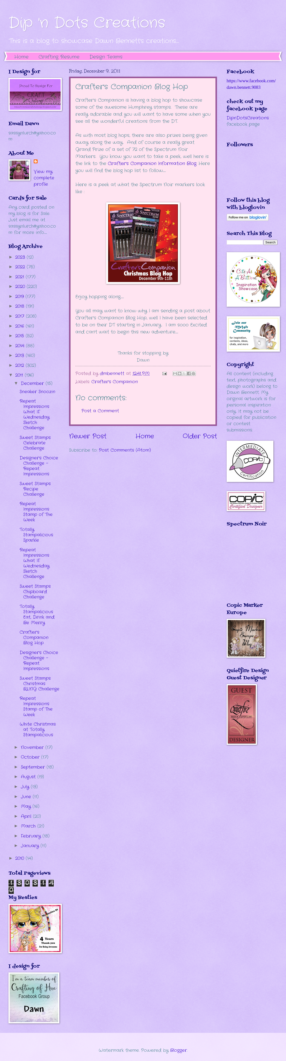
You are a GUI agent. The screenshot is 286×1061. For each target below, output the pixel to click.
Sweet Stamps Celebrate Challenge (35, 442)
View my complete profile (44, 177)
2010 (20, 858)
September (34, 767)
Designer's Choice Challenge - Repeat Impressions (39, 466)
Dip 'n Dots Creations (86, 23)
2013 (20, 355)
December (33, 383)
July (26, 787)
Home (21, 56)
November (33, 747)
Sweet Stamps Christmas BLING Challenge (39, 683)
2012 (20, 365)
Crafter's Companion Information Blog (152, 163)
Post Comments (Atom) (125, 450)
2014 (20, 346)
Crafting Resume (59, 56)
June (27, 797)
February (31, 836)
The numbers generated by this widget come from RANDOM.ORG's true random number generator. (246, 568)
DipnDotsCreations (248, 118)
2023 (21, 257)
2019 (20, 296)
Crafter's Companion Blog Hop (34, 637)
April (27, 816)
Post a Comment (100, 411)
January (30, 846)
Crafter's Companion (114, 382)
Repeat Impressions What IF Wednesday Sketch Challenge (34, 414)
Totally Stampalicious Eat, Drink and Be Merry (37, 614)
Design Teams (105, 56)
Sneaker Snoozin (37, 392)
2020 (21, 286)
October (31, 757)
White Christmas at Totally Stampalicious (38, 729)
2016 (20, 326)
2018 (20, 306)
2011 (20, 375)
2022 (21, 267)
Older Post (200, 436)
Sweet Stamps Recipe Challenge (35, 489)
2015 (20, 336)
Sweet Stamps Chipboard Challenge (35, 591)
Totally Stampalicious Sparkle (36, 534)
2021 (20, 277)
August (29, 777)
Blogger (178, 1050)
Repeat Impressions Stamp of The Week (36, 512)
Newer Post (87, 436)
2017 (20, 316)
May (26, 806)
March (29, 826)
